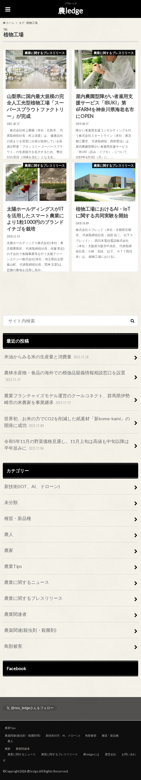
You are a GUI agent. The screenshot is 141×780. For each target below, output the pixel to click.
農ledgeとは (91, 754)
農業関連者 (15, 614)
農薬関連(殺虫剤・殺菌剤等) (22, 735)
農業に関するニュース (26, 582)
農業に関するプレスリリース (33, 598)
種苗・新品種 (17, 518)
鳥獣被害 (13, 646)
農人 (8, 534)
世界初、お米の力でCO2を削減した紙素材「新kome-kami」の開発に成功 (67, 422)
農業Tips (13, 566)
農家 (8, 550)
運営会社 (110, 754)
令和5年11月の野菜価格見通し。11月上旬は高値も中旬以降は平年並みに (66, 445)
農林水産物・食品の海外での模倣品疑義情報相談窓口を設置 (64, 376)
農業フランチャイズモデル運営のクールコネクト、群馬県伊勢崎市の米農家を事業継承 (67, 399)
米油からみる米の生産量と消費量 (47, 357)
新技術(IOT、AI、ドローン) (32, 486)
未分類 (11, 502)
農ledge (70, 10)
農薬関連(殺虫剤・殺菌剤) (30, 630)
